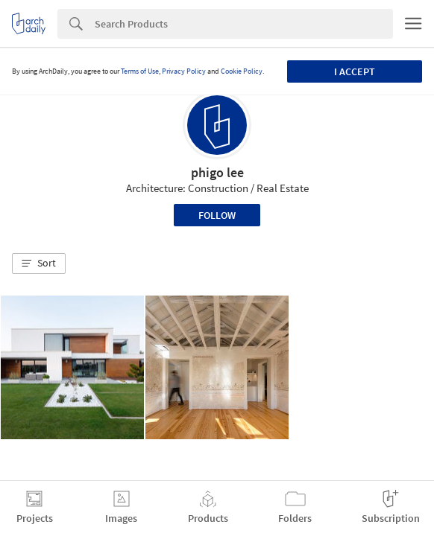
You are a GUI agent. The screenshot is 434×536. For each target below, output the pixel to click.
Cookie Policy (241, 71)
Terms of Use (140, 71)
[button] (39, 263)
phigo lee (217, 172)
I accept (354, 71)
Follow (217, 215)
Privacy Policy (184, 71)
